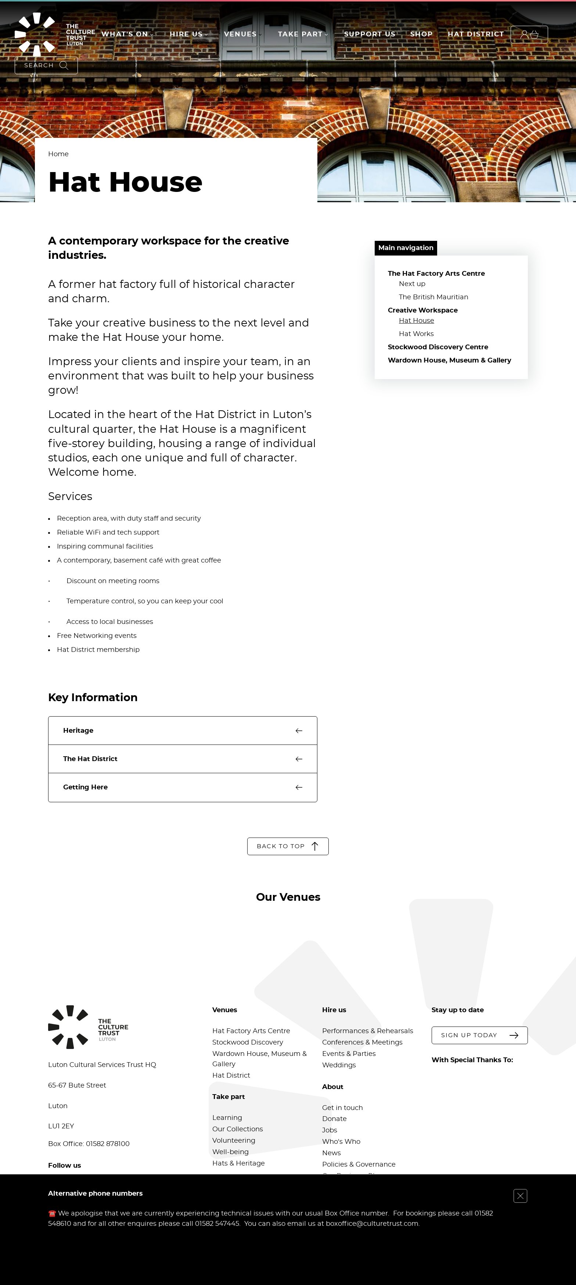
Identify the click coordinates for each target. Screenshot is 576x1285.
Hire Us (186, 34)
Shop (421, 34)
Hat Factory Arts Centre (251, 1031)
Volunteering (233, 1141)
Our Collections (237, 1129)
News (331, 1153)
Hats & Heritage (238, 1163)
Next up (412, 284)
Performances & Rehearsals (367, 1031)
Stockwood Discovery (247, 1042)
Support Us (370, 34)
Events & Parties (349, 1054)
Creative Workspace (423, 310)
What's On (124, 34)
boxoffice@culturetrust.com (372, 1223)
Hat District (476, 34)
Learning (227, 1118)
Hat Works (416, 334)
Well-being (230, 1152)
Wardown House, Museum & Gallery (449, 360)
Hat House (416, 321)
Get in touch (342, 1108)
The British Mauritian (433, 297)
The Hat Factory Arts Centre (436, 274)
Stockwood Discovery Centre (438, 347)
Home (58, 154)
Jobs (329, 1130)
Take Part (300, 34)
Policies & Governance (359, 1164)
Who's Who (341, 1142)
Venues (240, 34)
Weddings (339, 1065)
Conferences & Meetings (362, 1042)
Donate (334, 1119)
